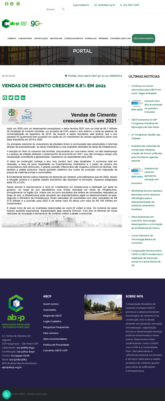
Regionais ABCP (52, 315)
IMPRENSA (115, 75)
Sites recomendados (55, 339)
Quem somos (51, 304)
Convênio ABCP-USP (120, 38)
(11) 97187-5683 (18, 359)
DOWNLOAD (91, 38)
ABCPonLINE (56, 38)
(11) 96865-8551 (26, 347)
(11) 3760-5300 (131, 5)
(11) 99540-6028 (20, 355)
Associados (49, 309)
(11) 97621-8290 (26, 351)
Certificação (41, 38)
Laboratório (25, 38)
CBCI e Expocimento (143, 38)
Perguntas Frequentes (56, 327)
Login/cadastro (81, 5)
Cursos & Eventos (73, 38)
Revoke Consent (6, 394)
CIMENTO (12, 38)
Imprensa (103, 38)
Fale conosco (51, 333)
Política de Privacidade (56, 344)
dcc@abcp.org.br (106, 5)
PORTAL (72, 75)
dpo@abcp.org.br (12, 367)
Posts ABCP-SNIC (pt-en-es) (93, 75)
